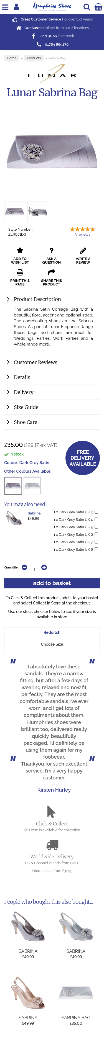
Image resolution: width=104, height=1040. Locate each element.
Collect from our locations (52, 28)
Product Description (37, 299)
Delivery (24, 392)
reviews (82, 234)
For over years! (52, 19)
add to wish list (20, 255)
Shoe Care (25, 422)
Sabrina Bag (76, 1017)
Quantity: (11, 567)
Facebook (52, 36)
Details (22, 377)
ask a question (51, 255)
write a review (83, 255)
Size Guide (26, 407)
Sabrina (34, 513)
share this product (51, 277)
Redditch (52, 632)
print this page (20, 277)
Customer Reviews (35, 362)
